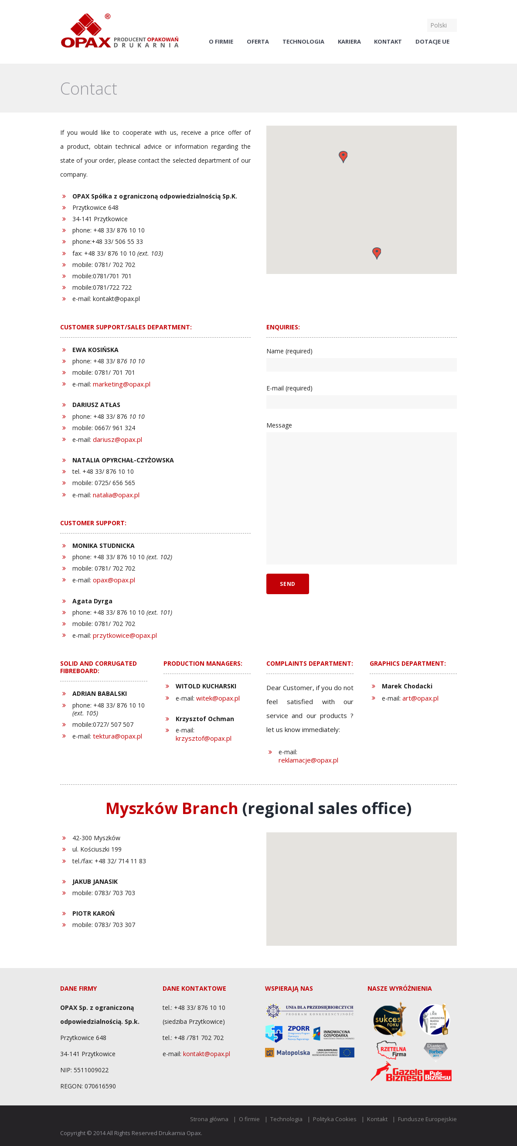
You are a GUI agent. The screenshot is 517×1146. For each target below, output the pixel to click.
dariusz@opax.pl (117, 439)
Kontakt (388, 41)
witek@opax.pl (218, 698)
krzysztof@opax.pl (203, 738)
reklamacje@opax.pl (308, 760)
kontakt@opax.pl (206, 1054)
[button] (343, 157)
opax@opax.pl (114, 579)
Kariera (349, 41)
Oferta (258, 41)
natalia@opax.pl (116, 494)
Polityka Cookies (335, 1119)
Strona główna (209, 1119)
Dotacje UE (432, 41)
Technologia (303, 41)
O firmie (221, 41)
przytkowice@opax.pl (125, 635)
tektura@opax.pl (117, 736)
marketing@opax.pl (121, 384)
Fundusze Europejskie (427, 1119)
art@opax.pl (420, 698)
